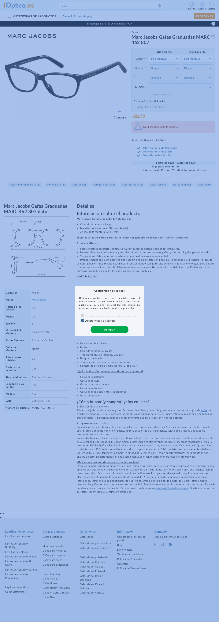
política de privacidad (123, 308)
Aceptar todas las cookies (100, 320)
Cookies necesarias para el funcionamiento (110, 316)
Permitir (109, 329)
